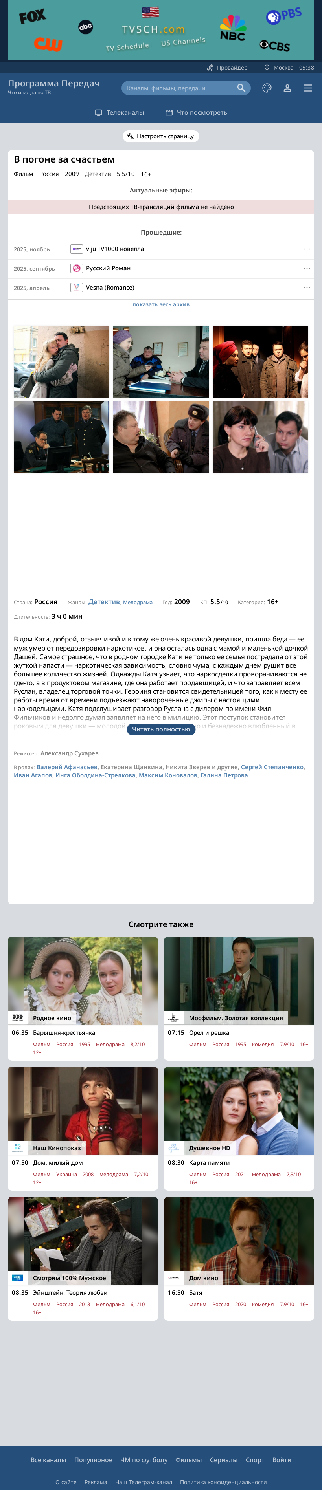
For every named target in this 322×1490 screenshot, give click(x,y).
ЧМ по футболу (143, 1436)
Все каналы (48, 1436)
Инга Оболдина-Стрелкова (95, 751)
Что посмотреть (198, 112)
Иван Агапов (33, 751)
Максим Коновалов (168, 751)
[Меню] (307, 249)
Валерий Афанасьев (67, 743)
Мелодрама (138, 602)
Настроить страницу (165, 136)
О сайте (66, 1458)
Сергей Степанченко (272, 743)
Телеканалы (118, 112)
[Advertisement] (161, 536)
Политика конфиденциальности (223, 1458)
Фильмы (188, 1436)
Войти (281, 1436)
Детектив (104, 601)
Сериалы (224, 1436)
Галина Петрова (224, 751)
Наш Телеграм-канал (143, 1458)
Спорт (255, 1436)
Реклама (96, 1458)
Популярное (93, 1436)
